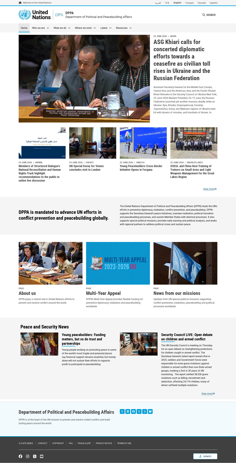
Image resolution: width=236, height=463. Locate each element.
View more (208, 189)
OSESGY (90, 162)
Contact (42, 443)
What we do (60, 28)
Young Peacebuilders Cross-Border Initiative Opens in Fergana (141, 168)
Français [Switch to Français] (189, 2)
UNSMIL (39, 162)
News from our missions (177, 293)
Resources (123, 28)
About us (27, 293)
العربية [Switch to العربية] (158, 2)
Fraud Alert (84, 443)
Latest (105, 28)
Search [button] (209, 15)
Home (24, 28)
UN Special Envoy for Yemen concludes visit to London (86, 168)
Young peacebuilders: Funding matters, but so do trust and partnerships (84, 339)
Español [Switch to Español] (213, 2)
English (177, 3)
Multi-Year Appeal (103, 293)
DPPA (70, 13)
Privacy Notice (104, 443)
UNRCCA (140, 162)
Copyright (58, 443)
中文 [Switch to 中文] (167, 2)
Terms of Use (124, 443)
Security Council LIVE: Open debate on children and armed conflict (186, 337)
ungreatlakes (195, 162)
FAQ (71, 443)
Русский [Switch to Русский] (202, 2)
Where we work (84, 28)
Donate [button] (205, 456)
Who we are (39, 28)
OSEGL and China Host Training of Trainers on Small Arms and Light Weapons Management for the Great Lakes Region (192, 171)
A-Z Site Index (26, 443)
